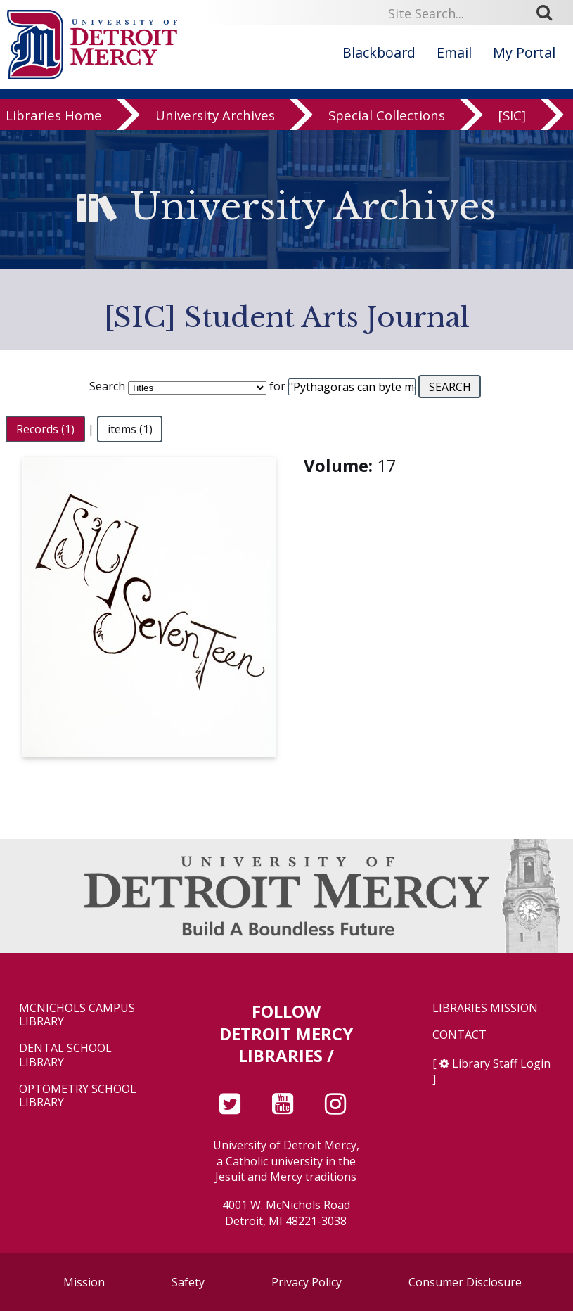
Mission (84, 1282)
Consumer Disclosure (465, 1282)
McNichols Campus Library (77, 1015)
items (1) (130, 429)
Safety (188, 1282)
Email (454, 52)
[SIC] (512, 115)
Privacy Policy (306, 1282)
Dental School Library (65, 1055)
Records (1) (45, 429)
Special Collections (386, 115)
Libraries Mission (485, 1008)
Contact (459, 1035)
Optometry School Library (77, 1095)
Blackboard (379, 52)
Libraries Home (54, 115)
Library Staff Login (501, 1063)
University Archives (215, 115)
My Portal (524, 52)
